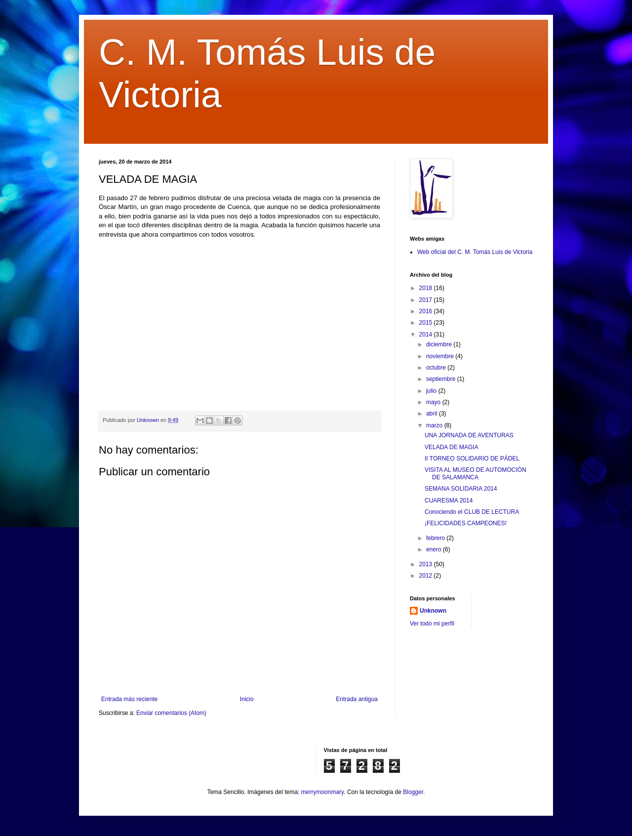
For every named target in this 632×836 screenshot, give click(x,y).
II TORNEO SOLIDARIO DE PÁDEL (472, 458)
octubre (436, 367)
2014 (426, 334)
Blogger (413, 792)
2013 (426, 564)
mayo (434, 402)
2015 (426, 322)
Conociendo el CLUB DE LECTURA (472, 511)
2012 (426, 575)
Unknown (433, 610)
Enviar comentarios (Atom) (171, 713)
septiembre (441, 379)
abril (432, 413)
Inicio (247, 699)
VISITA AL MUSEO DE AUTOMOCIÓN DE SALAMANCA (475, 473)
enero (434, 549)
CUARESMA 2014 (449, 500)
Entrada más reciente (129, 699)
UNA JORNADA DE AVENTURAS (469, 435)
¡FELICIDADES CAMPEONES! (466, 523)
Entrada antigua (357, 699)
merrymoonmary (322, 792)
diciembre (439, 344)
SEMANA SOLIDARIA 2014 (461, 488)
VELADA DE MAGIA (451, 447)
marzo (435, 425)
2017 (426, 299)
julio (432, 390)
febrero (436, 538)
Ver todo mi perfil (432, 623)
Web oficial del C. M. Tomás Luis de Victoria (474, 252)
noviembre (440, 356)
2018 (426, 288)
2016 (426, 311)
